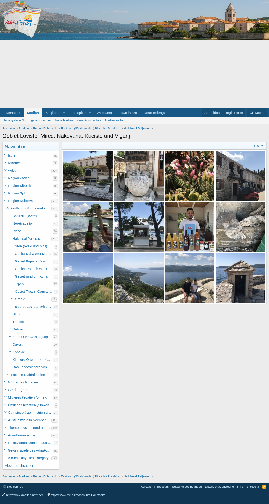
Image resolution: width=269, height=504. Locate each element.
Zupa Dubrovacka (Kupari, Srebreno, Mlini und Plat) (33, 337)
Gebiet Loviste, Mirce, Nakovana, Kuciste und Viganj (34, 306)
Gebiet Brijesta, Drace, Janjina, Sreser (34, 261)
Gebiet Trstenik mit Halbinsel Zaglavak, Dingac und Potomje (34, 269)
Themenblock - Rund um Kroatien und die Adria (29, 428)
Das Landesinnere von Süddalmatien (33, 367)
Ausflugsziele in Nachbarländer (29, 420)
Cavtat (17, 344)
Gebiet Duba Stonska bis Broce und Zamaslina (34, 254)
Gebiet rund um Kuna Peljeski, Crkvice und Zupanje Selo (34, 276)
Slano (17, 314)
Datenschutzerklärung (219, 486)
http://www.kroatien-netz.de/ (24, 495)
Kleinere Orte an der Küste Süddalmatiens (33, 359)
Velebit (13, 170)
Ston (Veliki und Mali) (31, 246)
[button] (64, 112)
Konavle (19, 352)
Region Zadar (18, 178)
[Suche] (257, 112)
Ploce (17, 231)
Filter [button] (257, 145)
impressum (161, 486)
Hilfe (240, 486)
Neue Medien (64, 120)
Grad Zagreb (17, 390)
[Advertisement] (134, 74)
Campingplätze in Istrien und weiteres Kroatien (30, 412)
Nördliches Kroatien (23, 382)
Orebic (20, 299)
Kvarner (14, 163)
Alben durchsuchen (19, 466)
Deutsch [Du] (13, 486)
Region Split (17, 193)
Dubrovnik (20, 329)
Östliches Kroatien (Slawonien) (31, 405)
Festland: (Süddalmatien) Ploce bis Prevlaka (30, 208)
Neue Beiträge (155, 113)
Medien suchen (115, 120)
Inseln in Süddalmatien (27, 375)
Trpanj (19, 284)
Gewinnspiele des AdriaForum (30, 450)
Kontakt (146, 486)
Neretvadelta (22, 223)
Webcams (104, 113)
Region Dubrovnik (21, 201)
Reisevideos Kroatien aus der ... (31, 443)
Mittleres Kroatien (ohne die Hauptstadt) (30, 397)
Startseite (13, 113)
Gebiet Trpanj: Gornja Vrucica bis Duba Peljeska (34, 291)
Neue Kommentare (89, 120)
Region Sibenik (19, 185)
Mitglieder (53, 113)
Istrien (12, 155)
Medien (33, 113)
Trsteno (18, 322)
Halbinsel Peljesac (27, 238)
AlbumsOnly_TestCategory (28, 458)
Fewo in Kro (128, 113)
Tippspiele (78, 113)
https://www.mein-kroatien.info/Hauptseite (78, 495)
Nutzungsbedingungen (187, 486)
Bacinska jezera (25, 216)
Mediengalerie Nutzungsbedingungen (26, 120)
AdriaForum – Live (22, 435)
